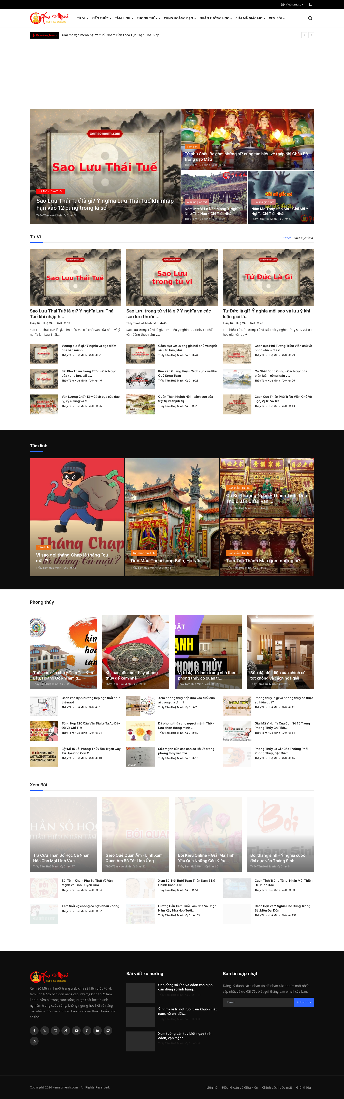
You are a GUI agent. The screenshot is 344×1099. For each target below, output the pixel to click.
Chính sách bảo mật (277, 1087)
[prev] (304, 35)
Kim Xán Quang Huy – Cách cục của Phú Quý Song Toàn (187, 373)
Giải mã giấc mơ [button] (250, 18)
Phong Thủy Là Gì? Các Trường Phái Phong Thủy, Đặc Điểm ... (281, 751)
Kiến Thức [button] (102, 18)
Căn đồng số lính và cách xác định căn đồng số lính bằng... (185, 987)
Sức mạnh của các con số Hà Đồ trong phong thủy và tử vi (186, 751)
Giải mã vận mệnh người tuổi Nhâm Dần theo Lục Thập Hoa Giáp (110, 35)
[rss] (34, 1041)
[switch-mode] (311, 4)
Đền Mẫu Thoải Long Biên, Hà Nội (165, 560)
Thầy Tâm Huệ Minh (49, 215)
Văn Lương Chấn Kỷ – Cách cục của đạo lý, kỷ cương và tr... (91, 399)
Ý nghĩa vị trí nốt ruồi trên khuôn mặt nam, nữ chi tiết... (187, 1011)
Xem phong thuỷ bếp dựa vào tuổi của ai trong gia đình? (186, 700)
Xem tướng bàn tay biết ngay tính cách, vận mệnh (184, 1035)
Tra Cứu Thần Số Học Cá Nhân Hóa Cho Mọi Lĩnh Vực (61, 858)
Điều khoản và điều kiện (240, 1087)
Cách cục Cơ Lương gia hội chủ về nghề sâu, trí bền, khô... (187, 348)
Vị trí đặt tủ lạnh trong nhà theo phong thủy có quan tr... (207, 675)
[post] (105, 166)
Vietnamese (291, 4)
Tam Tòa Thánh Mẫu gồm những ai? (263, 560)
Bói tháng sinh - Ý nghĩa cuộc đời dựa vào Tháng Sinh (277, 858)
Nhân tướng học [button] (215, 18)
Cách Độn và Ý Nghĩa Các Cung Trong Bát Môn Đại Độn (282, 908)
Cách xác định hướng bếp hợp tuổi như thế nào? (91, 700)
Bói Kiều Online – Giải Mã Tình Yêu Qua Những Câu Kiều (206, 858)
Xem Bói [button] (277, 18)
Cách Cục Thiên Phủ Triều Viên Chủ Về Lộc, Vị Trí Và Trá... (283, 399)
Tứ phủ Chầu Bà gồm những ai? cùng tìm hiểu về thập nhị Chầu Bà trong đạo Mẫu (246, 157)
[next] (311, 35)
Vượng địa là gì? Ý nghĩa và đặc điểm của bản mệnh (89, 348)
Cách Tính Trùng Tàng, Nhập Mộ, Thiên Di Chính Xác (284, 883)
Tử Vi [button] (83, 18)
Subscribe (304, 1002)
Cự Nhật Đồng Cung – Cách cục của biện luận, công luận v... (281, 373)
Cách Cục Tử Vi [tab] (303, 238)
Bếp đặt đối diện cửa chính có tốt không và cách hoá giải (278, 675)
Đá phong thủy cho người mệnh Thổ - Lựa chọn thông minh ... (186, 725)
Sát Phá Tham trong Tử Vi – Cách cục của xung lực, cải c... (89, 373)
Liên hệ (211, 1087)
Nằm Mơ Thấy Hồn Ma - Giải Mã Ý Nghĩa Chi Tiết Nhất (279, 211)
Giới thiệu (303, 1087)
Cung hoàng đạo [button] (180, 18)
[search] (310, 18)
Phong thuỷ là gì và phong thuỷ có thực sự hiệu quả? (284, 700)
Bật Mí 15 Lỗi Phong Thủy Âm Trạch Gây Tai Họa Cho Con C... (91, 751)
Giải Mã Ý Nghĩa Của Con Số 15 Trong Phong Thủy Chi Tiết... (282, 725)
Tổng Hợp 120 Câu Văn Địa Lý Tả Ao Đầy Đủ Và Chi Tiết (91, 725)
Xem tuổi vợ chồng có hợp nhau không (90, 906)
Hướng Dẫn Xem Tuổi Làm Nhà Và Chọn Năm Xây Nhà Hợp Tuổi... (187, 908)
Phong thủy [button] (149, 18)
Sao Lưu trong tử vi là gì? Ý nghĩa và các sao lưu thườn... (168, 313)
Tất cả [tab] (287, 238)
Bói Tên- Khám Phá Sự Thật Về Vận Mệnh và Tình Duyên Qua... (87, 883)
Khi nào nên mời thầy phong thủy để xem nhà (132, 675)
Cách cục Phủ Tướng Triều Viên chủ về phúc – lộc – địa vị (283, 348)
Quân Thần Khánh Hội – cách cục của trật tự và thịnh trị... (185, 399)
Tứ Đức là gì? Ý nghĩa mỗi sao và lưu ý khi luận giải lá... (266, 313)
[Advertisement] (172, 71)
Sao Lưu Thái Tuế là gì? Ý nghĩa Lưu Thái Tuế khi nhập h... (72, 313)
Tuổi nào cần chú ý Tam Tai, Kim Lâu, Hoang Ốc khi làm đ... (63, 675)
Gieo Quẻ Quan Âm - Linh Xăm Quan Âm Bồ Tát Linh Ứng (134, 858)
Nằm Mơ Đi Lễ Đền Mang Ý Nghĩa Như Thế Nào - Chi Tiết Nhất (212, 211)
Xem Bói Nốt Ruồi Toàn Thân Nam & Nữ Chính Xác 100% (186, 883)
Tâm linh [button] (124, 18)
